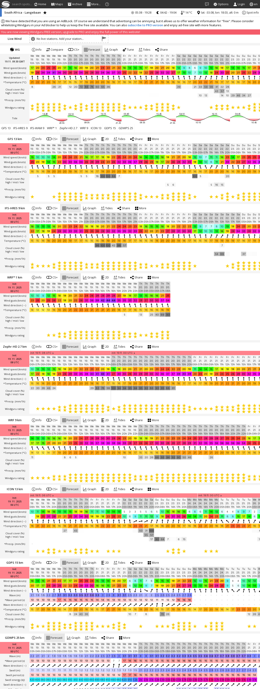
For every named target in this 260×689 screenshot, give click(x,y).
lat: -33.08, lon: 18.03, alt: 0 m (218, 12)
